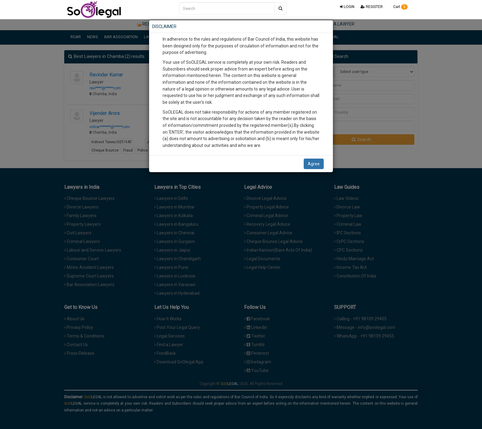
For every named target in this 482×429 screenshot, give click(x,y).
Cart (398, 7)
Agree (314, 163)
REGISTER (372, 7)
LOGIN (347, 7)
